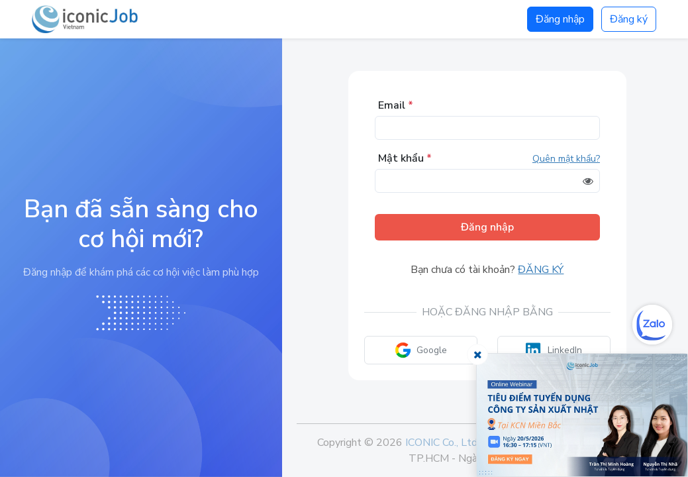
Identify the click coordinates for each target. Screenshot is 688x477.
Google (421, 350)
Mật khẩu (405, 158)
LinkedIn (554, 350)
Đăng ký (629, 19)
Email (395, 105)
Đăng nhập (560, 19)
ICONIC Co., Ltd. (442, 442)
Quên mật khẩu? (566, 158)
